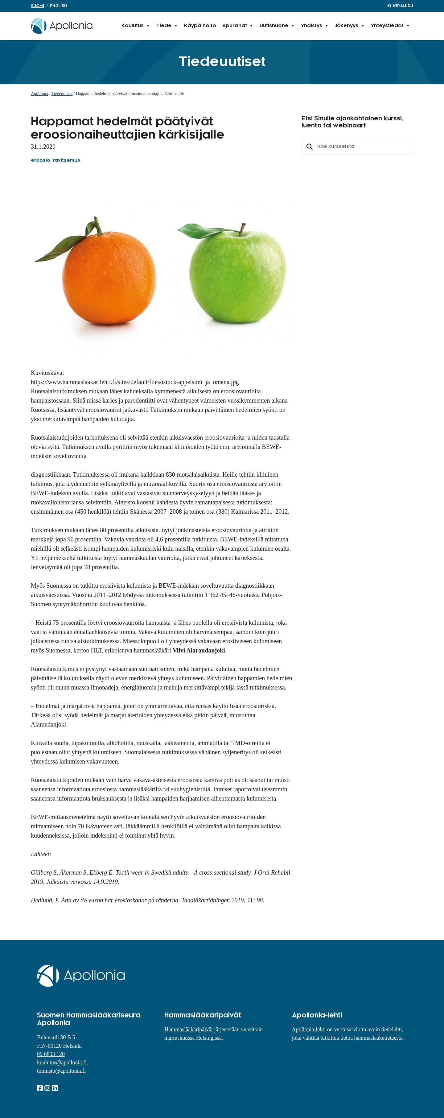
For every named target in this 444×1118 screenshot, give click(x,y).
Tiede (167, 26)
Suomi (37, 6)
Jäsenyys (350, 26)
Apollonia (39, 93)
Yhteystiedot (390, 26)
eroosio (40, 160)
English (58, 6)
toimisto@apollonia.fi (61, 1071)
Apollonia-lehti (309, 1029)
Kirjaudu (403, 6)
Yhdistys (315, 26)
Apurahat (237, 26)
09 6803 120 (51, 1054)
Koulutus (135, 26)
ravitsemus (66, 160)
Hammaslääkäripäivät (188, 1029)
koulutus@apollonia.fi (62, 1062)
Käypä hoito (200, 25)
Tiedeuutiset (62, 93)
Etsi (309, 147)
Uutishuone (277, 26)
